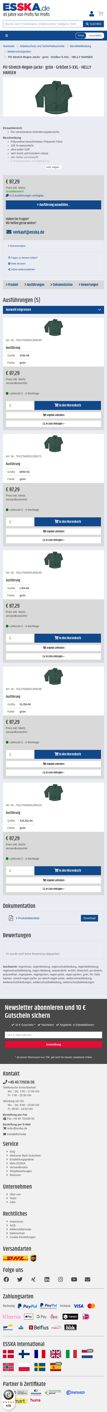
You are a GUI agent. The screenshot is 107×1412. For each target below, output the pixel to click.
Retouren (15, 1175)
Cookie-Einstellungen (22, 1237)
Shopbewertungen (21, 1171)
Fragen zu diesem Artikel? (23, 257)
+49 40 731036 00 (18, 1082)
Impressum (16, 1221)
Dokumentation (17, 246)
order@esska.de (15, 1128)
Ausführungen (34, 285)
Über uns (15, 1194)
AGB (13, 1225)
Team (13, 1198)
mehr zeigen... (53, 167)
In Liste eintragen (54, 424)
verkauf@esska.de (25, 232)
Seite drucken (16, 263)
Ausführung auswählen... (53, 205)
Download (89, 918)
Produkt (12, 285)
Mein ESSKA (17, 1163)
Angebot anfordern (53, 415)
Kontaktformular (14, 1134)
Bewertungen (88, 285)
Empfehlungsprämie (22, 1159)
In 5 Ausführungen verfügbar (25, 195)
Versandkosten (19, 1167)
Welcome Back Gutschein (25, 1155)
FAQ (12, 1151)
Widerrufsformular (20, 1229)
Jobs (13, 1202)
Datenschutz (17, 1233)
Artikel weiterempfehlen (21, 269)
